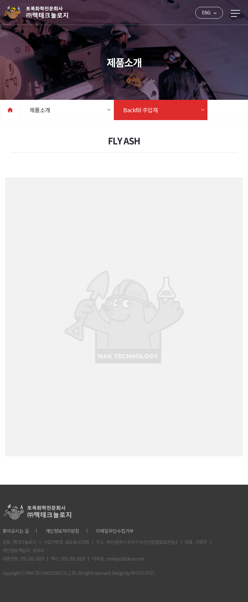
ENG (206, 12)
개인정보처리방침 (62, 530)
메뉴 (235, 13)
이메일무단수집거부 (115, 530)
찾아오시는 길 (15, 530)
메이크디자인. (142, 573)
